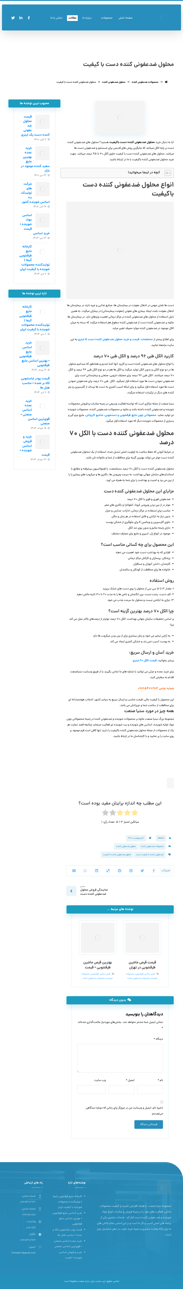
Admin (161, 838)
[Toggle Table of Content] (166, 173)
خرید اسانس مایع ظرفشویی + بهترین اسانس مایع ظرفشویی (67, 1218)
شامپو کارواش (94, 415)
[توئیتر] (13, 18)
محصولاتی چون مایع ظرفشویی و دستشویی (130, 415)
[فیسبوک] (28, 18)
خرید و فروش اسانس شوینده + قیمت (70, 1255)
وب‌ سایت (100, 1080)
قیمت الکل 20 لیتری (145, 660)
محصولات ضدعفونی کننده (152, 846)
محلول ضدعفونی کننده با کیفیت (117, 854)
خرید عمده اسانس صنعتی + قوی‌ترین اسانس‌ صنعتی (68, 1244)
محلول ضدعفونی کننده (126, 846)
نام (160, 1080)
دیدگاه (158, 1039)
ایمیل (130, 1080)
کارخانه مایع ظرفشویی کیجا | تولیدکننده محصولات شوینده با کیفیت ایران (67, 1202)
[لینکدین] (20, 18)
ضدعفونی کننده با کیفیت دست (149, 854)
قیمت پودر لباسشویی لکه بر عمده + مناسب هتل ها (35, 383)
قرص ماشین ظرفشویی (145, 974)
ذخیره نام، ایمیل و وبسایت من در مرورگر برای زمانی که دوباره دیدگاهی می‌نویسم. (124, 1111)
